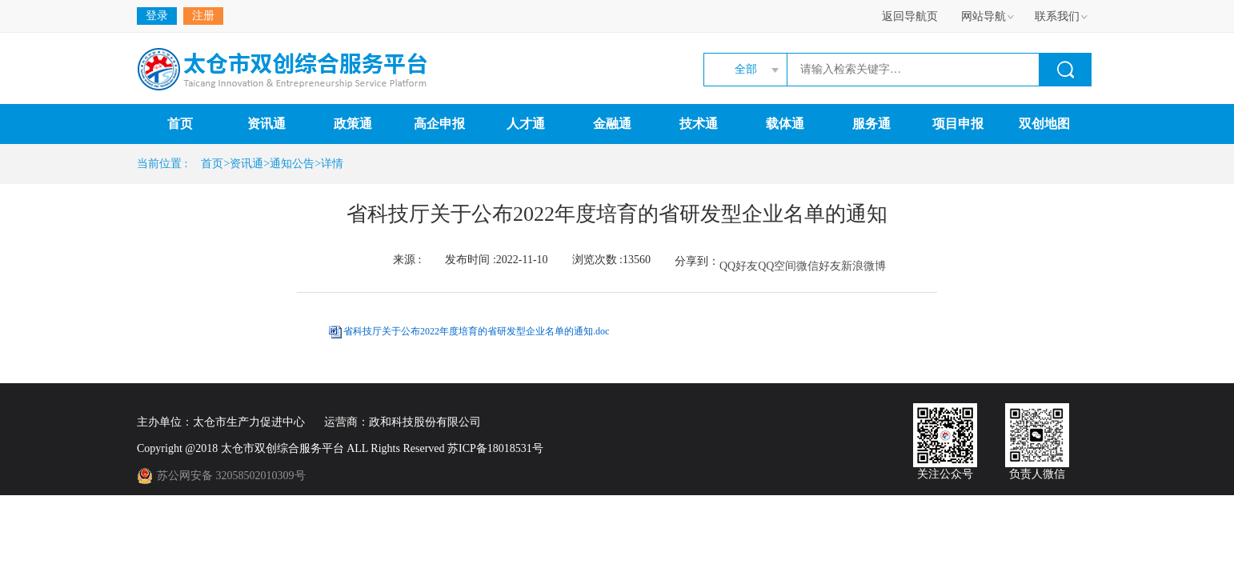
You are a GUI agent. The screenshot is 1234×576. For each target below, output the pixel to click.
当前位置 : (165, 164)
